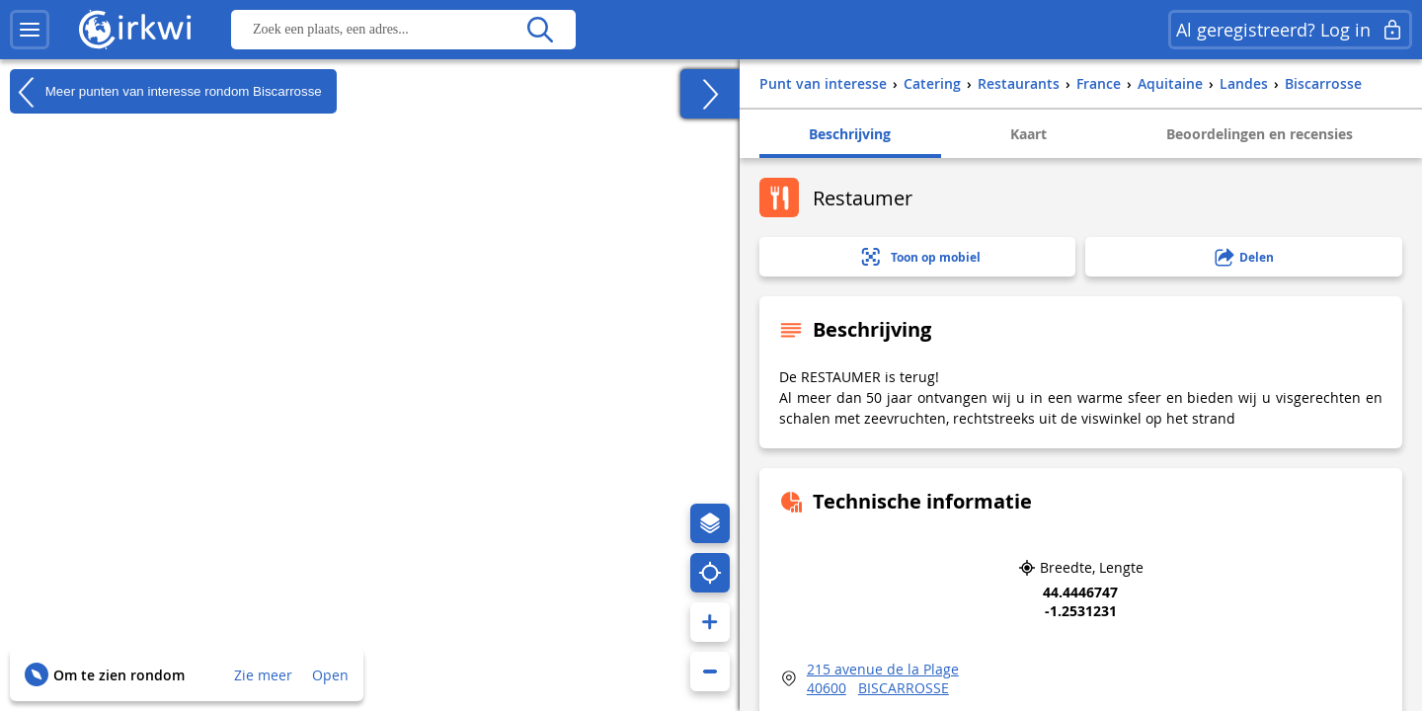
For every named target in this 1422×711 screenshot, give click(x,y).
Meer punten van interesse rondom (166, 92)
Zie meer (263, 675)
